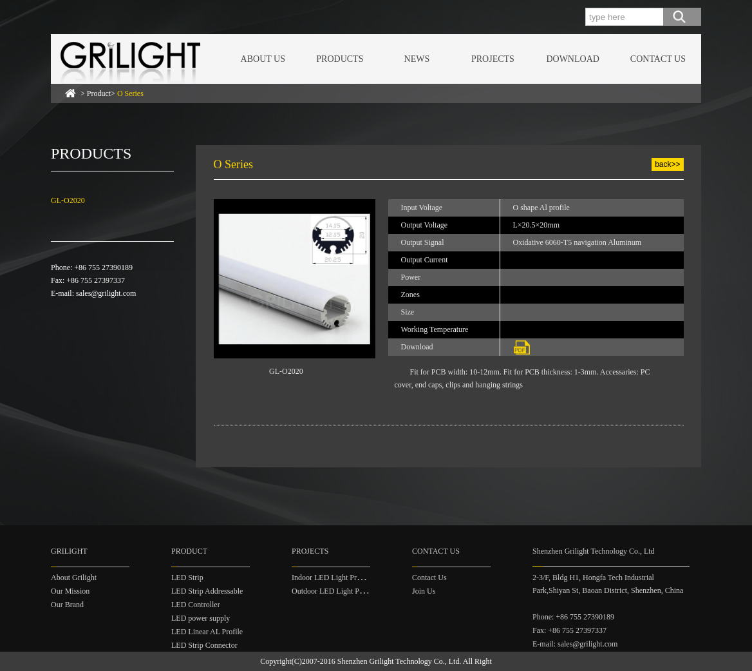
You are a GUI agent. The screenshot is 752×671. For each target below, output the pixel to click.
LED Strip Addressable (207, 591)
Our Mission (70, 591)
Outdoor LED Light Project (334, 591)
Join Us (423, 591)
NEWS (417, 59)
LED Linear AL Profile (207, 631)
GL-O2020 (68, 200)
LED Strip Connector (204, 645)
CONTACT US (658, 59)
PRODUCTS (339, 59)
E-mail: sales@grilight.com (574, 643)
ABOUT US (263, 59)
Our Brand (67, 604)
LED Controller (195, 604)
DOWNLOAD (572, 59)
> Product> (112, 93)
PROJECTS (492, 59)
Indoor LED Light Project (331, 577)
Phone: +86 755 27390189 (573, 616)
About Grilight (74, 577)
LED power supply (200, 618)
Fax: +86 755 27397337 (569, 630)
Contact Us (429, 577)
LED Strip (187, 577)
